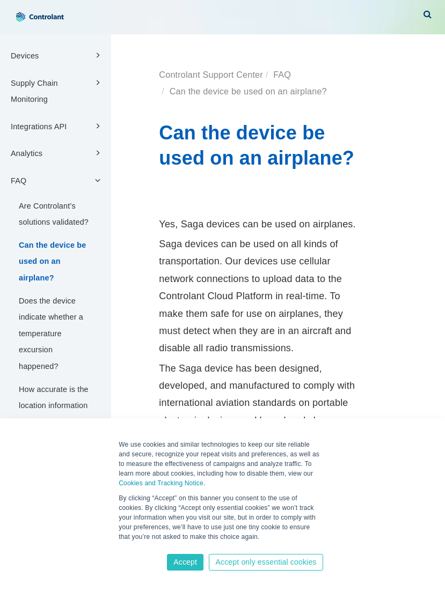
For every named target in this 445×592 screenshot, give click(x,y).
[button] (428, 14)
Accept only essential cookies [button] (265, 562)
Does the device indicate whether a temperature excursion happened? (51, 334)
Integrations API (57, 126)
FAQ (57, 180)
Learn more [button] (137, 547)
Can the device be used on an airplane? (52, 261)
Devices (57, 55)
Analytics (57, 153)
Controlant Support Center (210, 74)
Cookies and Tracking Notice (161, 483)
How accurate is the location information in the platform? (54, 405)
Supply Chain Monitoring (57, 90)
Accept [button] (185, 562)
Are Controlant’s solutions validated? (54, 214)
